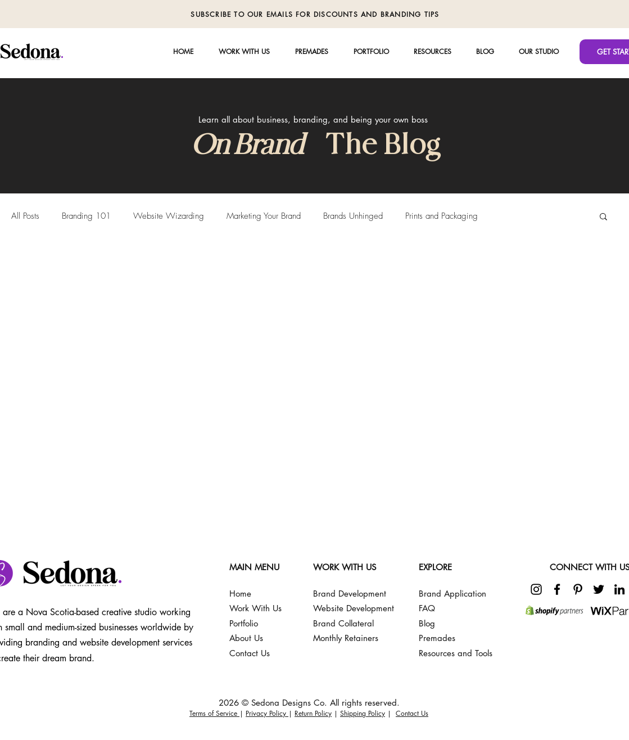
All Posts (25, 216)
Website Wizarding (168, 216)
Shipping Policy (362, 713)
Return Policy (313, 713)
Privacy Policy (267, 713)
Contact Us (412, 713)
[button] (538, 51)
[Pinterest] (578, 589)
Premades (437, 638)
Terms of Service (214, 713)
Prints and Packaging (441, 216)
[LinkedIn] (619, 589)
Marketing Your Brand (264, 216)
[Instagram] (536, 589)
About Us (246, 638)
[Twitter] (598, 589)
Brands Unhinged (353, 216)
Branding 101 (86, 216)
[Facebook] (557, 589)
